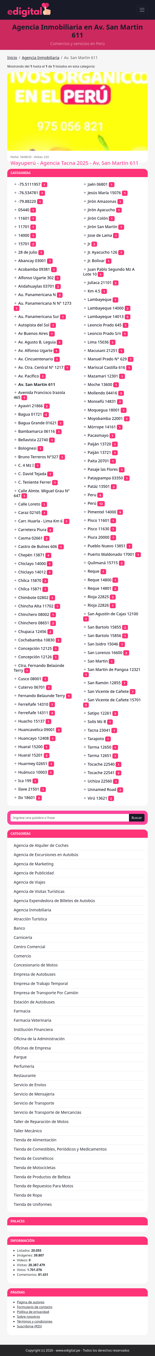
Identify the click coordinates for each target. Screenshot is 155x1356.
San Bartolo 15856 (104, 635)
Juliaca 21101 (100, 282)
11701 (23, 226)
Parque (20, 1057)
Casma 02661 (30, 538)
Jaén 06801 (98, 184)
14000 (23, 235)
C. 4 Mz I (26, 465)
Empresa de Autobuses (35, 974)
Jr (89, 243)
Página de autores (30, 1302)
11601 (23, 218)
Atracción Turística (30, 919)
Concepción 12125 (35, 648)
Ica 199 (24, 780)
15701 (23, 243)
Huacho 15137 (31, 721)
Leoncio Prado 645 (104, 325)
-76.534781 (28, 192)
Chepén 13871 (31, 555)
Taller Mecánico (28, 1130)
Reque (93, 571)
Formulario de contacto (34, 1307)
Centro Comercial (29, 946)
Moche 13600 (100, 384)
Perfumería (24, 1066)
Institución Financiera (33, 1029)
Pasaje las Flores (103, 469)
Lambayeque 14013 (106, 316)
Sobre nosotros (28, 1316)
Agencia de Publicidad (34, 873)
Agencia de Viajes (29, 882)
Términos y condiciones (34, 1321)
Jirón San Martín (102, 226)
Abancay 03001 (32, 260)
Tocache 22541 (101, 772)
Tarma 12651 (99, 755)
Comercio (22, 956)
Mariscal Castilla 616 (106, 367)
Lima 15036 (98, 342)
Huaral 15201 (30, 755)
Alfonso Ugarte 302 (36, 277)
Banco (19, 928)
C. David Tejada (32, 473)
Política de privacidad (33, 1312)
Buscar (137, 817)
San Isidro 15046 (103, 644)
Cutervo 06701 (31, 687)
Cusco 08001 (29, 678)
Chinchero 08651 (33, 623)
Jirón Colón (98, 218)
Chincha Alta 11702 (35, 606)
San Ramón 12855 (104, 682)
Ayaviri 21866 (30, 405)
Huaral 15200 (30, 746)
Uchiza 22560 (100, 781)
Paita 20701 (98, 461)
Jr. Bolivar (96, 260)
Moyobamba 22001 (105, 418)
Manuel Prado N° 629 (107, 359)
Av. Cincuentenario (35, 359)
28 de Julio (27, 252)
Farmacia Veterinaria (32, 1020)
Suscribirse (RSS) (29, 1326)
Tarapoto (96, 738)
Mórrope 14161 (102, 427)
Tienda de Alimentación (35, 1140)
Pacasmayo (98, 435)
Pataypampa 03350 (105, 478)
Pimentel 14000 (102, 512)
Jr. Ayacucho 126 (102, 252)
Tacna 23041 (99, 730)
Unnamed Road (102, 789)
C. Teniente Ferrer (34, 482)
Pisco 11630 (98, 528)
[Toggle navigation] (142, 10)
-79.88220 (27, 201)
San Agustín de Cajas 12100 (113, 613)
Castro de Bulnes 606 (37, 546)
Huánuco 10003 (32, 772)
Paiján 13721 (99, 452)
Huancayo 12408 (33, 738)
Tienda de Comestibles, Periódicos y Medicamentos (60, 1149)
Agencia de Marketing (33, 864)
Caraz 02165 (29, 512)
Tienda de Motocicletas (35, 1167)
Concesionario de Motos (36, 965)
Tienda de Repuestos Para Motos (43, 1186)
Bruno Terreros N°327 (38, 457)
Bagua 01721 (30, 414)
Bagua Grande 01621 (37, 423)
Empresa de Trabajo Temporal (41, 983)
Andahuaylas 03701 (36, 286)
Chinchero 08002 (33, 614)
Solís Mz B (97, 721)
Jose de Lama (100, 235)
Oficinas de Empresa (32, 1048)
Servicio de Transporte (34, 1103)
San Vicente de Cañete (108, 691)
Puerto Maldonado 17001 (111, 554)
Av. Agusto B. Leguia (37, 342)
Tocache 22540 (101, 764)
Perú (92, 503)
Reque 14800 (99, 580)
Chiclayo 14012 (32, 572)
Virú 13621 (97, 798)
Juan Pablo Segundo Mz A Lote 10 (109, 272)
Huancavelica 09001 (36, 729)
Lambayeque (99, 299)
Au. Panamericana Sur (38, 316)
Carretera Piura (32, 529)
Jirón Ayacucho (101, 209)
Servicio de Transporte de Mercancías (47, 1112)
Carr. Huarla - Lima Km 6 (40, 521)
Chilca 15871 (29, 589)
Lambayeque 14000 (106, 308)
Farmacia (22, 1011)
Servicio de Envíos (30, 1084)
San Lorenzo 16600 (105, 652)
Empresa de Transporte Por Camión (46, 992)
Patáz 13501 (99, 486)
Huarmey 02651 (32, 763)
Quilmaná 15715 (103, 562)
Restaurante (25, 1075)
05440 (23, 209)
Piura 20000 (98, 537)
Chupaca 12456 (32, 631)
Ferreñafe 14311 (33, 712)
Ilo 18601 (26, 797)
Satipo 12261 (99, 713)
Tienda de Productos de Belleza (42, 1177)
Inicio (12, 57)
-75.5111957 (29, 184)
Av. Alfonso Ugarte (35, 350)
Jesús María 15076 (104, 192)
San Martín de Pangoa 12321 (114, 669)
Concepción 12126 (35, 657)
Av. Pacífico (28, 376)
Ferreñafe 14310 (33, 704)
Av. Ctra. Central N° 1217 (40, 367)
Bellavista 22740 (33, 439)
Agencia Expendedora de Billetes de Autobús (54, 900)
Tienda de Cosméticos (33, 1158)
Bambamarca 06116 (36, 431)
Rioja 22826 (98, 605)
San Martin (98, 661)
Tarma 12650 (99, 747)
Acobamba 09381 (34, 269)
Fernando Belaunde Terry (41, 695)
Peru (92, 494)
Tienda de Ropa (28, 1195)
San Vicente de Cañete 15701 (114, 700)
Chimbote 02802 (33, 597)
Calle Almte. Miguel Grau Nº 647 (41, 493)
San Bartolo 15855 (104, 627)
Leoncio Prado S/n (104, 333)
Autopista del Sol (33, 325)
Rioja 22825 (98, 596)
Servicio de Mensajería (34, 1094)
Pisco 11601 (98, 520)
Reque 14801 (99, 588)
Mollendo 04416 (102, 393)
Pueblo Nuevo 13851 (107, 546)
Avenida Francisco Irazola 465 (39, 395)
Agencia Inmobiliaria (40, 57)
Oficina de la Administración (39, 1038)
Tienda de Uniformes (33, 1204)
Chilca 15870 (29, 580)
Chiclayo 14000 (32, 563)
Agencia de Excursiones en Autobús (46, 854)
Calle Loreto (29, 504)
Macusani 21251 (102, 350)
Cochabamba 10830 (36, 640)
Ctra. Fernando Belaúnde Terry (39, 668)
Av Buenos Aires (33, 333)
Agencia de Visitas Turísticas (39, 891)
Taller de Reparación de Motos (41, 1121)
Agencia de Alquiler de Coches (41, 845)
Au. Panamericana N (37, 294)
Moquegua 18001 (104, 410)
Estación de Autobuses (34, 1002)
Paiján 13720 (99, 444)
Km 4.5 (94, 291)
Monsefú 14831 (102, 401)
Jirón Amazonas (102, 201)
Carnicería (23, 937)
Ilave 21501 (28, 789)
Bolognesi (27, 448)
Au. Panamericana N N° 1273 (44, 303)
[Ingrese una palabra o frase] (69, 818)
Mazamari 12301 (103, 376)
